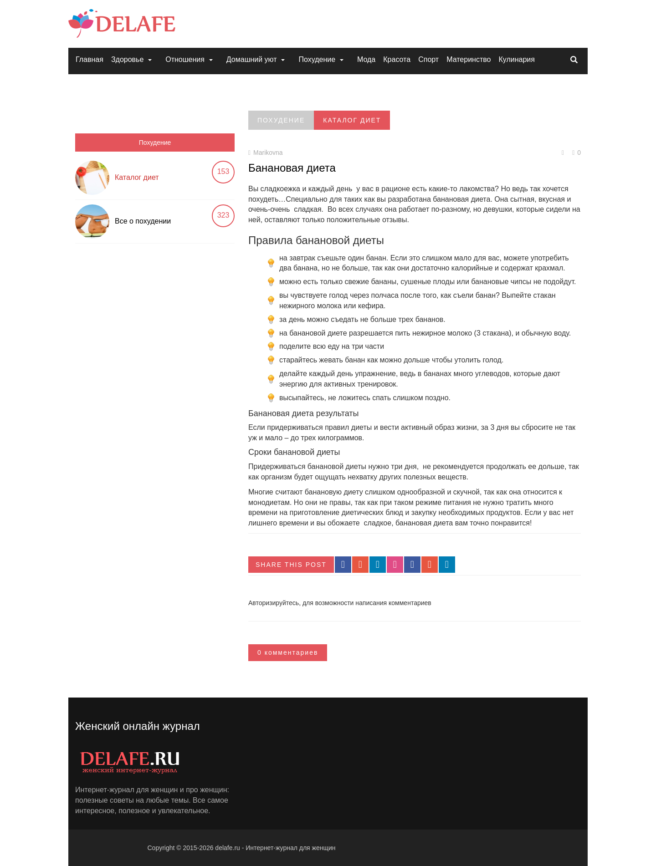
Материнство (468, 59)
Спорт (428, 59)
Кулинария (516, 59)
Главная (89, 59)
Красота (396, 59)
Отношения (185, 59)
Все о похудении (143, 221)
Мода (366, 59)
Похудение (316, 59)
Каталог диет (137, 177)
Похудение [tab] (155, 142)
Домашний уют (251, 59)
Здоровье (127, 59)
